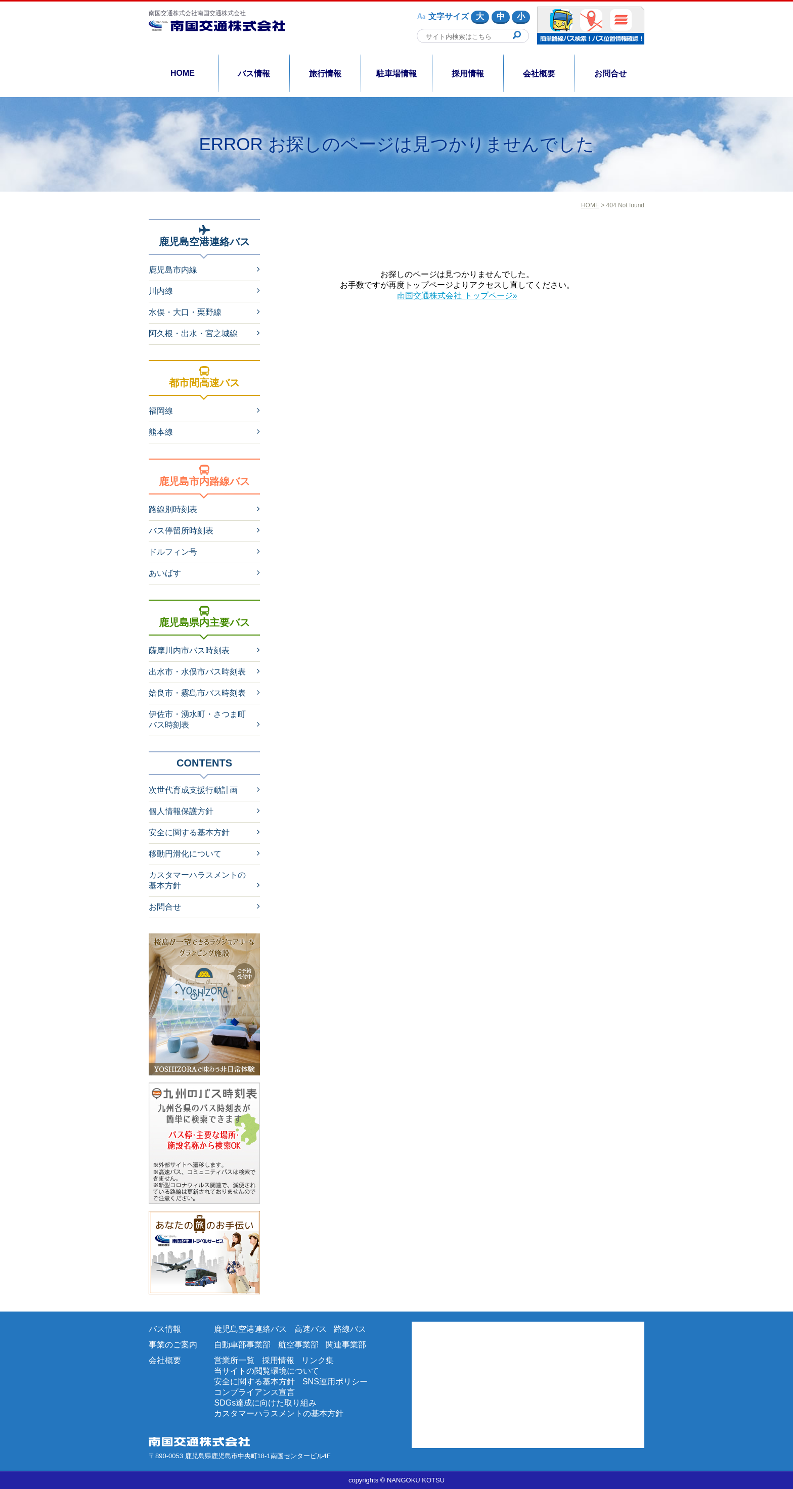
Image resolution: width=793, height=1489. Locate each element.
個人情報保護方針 (181, 811)
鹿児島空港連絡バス (204, 236)
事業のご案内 (173, 1344)
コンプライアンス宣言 (254, 1392)
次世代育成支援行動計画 (193, 790)
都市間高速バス (204, 377)
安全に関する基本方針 (189, 832)
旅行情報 (325, 73)
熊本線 (161, 432)
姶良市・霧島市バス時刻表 (197, 693)
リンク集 (317, 1360)
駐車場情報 (396, 73)
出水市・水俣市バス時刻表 (197, 671)
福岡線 (161, 411)
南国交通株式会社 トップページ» (457, 295)
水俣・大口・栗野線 (185, 312)
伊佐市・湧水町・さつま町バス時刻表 (197, 719)
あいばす (165, 573)
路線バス (350, 1329)
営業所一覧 (234, 1360)
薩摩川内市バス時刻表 (189, 650)
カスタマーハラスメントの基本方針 (197, 880)
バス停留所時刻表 (181, 530)
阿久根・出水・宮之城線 (193, 333)
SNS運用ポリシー (335, 1381)
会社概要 (539, 73)
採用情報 (468, 73)
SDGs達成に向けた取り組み (265, 1402)
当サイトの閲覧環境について (266, 1371)
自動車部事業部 (242, 1344)
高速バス (310, 1329)
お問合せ (610, 73)
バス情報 (254, 73)
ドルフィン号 (173, 552)
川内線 (161, 291)
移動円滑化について (185, 853)
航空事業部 (298, 1344)
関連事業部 (346, 1344)
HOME (182, 73)
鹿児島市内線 (173, 269)
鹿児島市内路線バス (204, 476)
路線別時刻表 (173, 509)
